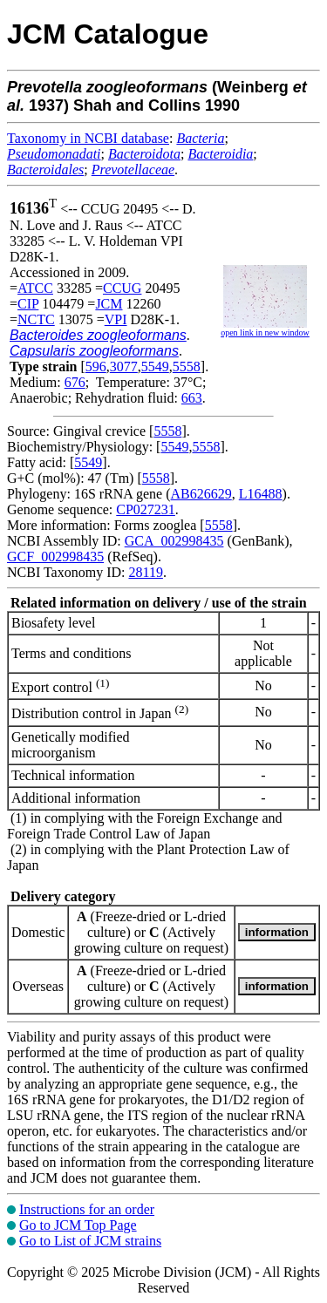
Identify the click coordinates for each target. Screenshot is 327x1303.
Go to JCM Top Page (78, 1225)
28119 (145, 572)
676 (75, 382)
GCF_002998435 (55, 556)
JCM (108, 303)
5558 (187, 366)
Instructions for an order (86, 1209)
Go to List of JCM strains (90, 1240)
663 (191, 397)
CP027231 (145, 509)
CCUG (122, 288)
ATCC (35, 288)
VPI (116, 319)
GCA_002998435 (174, 540)
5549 (155, 366)
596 (95, 366)
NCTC (36, 319)
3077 (124, 366)
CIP (27, 303)
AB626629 (201, 493)
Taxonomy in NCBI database (88, 138)
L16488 (261, 493)
